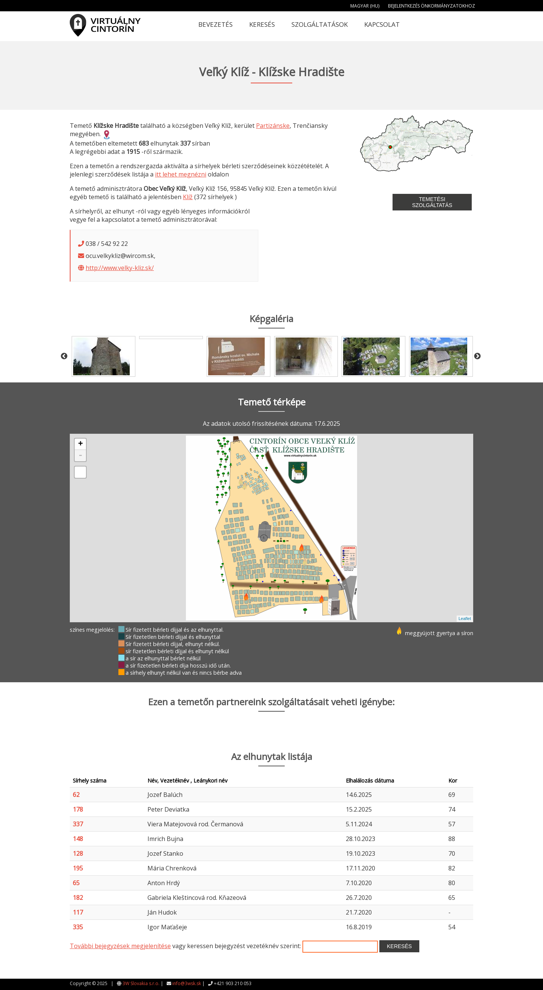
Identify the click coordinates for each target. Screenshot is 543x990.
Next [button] (477, 356)
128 (78, 853)
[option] (103, 356)
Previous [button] (64, 356)
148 (78, 839)
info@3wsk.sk (186, 983)
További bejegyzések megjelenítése (120, 946)
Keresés (262, 24)
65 (76, 883)
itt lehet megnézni (180, 174)
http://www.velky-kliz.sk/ (120, 268)
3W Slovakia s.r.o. (141, 983)
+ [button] (80, 444)
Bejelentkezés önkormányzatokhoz (431, 6)
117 (78, 912)
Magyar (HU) (364, 6)
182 (78, 897)
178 (78, 809)
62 (76, 794)
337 (78, 824)
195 (78, 868)
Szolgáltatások (319, 24)
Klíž (188, 197)
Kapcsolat (382, 24)
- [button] (80, 455)
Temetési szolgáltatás (432, 202)
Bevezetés (215, 24)
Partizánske (273, 125)
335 (78, 927)
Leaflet (465, 618)
